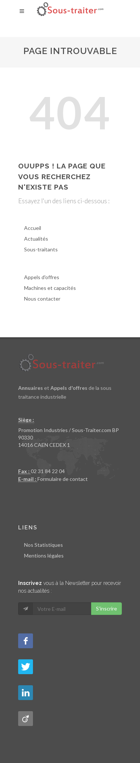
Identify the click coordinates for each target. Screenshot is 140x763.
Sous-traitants (41, 249)
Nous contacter (42, 298)
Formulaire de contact (62, 479)
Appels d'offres (41, 277)
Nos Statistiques (43, 545)
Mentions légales (44, 555)
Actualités (36, 238)
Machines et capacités (50, 288)
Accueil (32, 228)
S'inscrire (106, 608)
